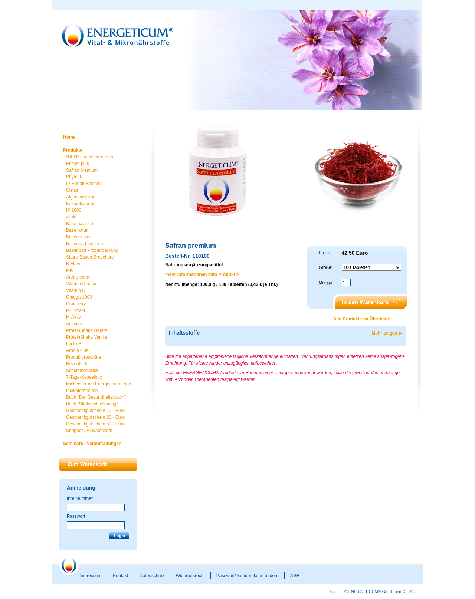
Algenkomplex (80, 197)
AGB (294, 575)
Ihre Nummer (80, 498)
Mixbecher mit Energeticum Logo (98, 383)
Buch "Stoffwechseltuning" (92, 404)
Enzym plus (77, 163)
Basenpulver (78, 237)
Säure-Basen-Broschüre (90, 257)
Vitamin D (75, 290)
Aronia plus (77, 350)
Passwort (76, 516)
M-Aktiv (73, 317)
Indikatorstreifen (82, 390)
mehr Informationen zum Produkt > (202, 274)
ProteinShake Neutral (87, 330)
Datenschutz (152, 575)
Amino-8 (74, 323)
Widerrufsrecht (190, 575)
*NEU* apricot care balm (90, 156)
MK (69, 270)
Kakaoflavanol (80, 203)
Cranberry (76, 303)
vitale (71, 217)
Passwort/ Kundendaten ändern (247, 575)
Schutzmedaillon (82, 370)
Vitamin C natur (81, 283)
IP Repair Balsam (83, 183)
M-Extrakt (75, 310)
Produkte (72, 150)
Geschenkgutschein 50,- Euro (95, 424)
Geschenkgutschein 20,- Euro (95, 417)
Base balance (79, 223)
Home (69, 137)
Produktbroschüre (83, 357)
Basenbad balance (84, 243)
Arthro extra (77, 277)
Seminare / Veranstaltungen (92, 443)
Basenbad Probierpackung (92, 250)
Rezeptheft (77, 363)
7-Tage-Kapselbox (84, 377)
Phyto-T (74, 177)
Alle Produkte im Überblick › (363, 319)
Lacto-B (73, 343)
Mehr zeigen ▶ (386, 333)
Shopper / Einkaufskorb (89, 430)
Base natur (77, 230)
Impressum (90, 575)
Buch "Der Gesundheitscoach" (96, 397)
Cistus (72, 190)
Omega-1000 (79, 297)
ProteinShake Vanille (86, 337)
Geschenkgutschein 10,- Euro (95, 410)
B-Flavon (75, 263)
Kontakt (120, 575)
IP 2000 (73, 210)
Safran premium (82, 170)
